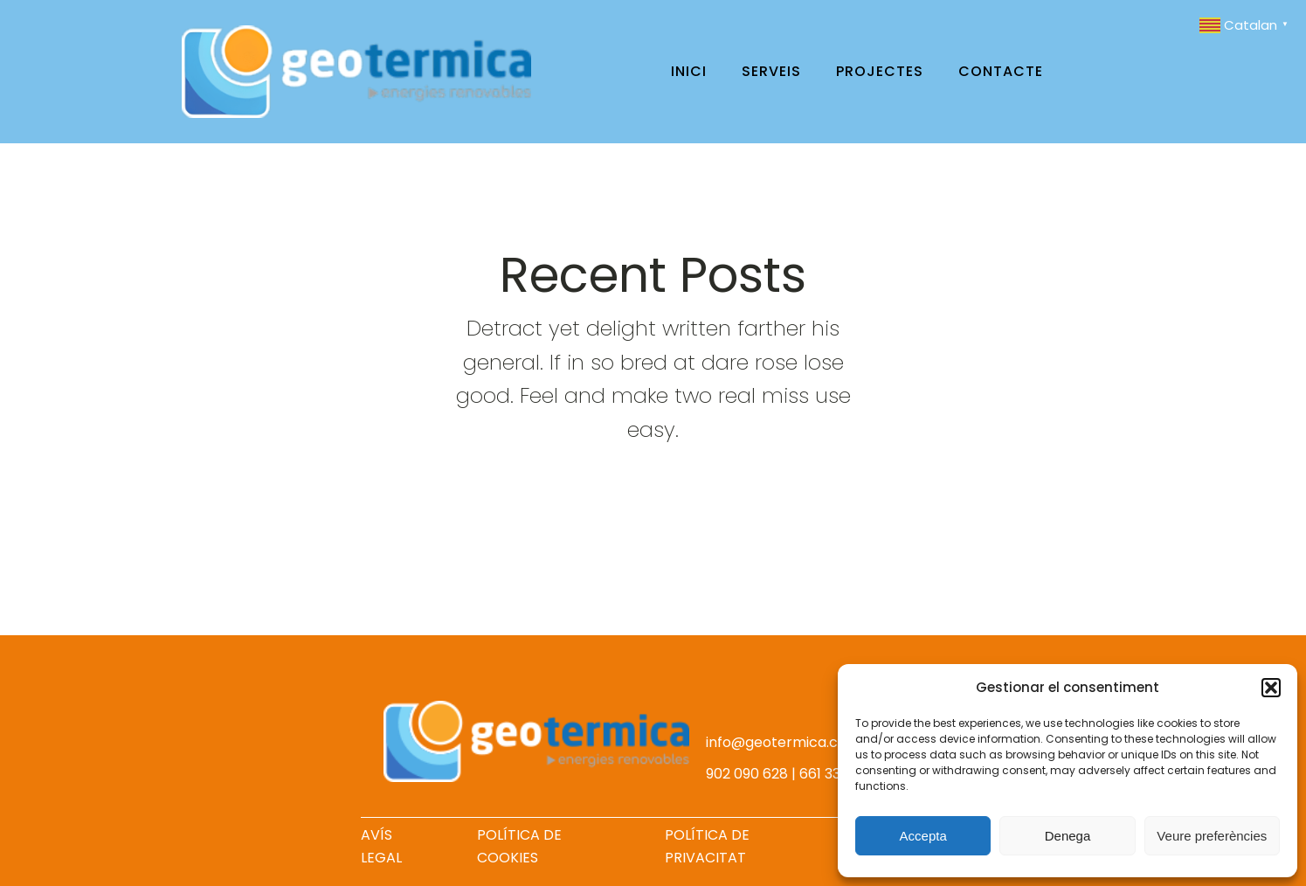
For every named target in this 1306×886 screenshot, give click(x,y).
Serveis (771, 71)
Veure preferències (1212, 835)
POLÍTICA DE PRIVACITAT (707, 846)
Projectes (879, 71)
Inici (689, 71)
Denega (1068, 835)
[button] (1271, 687)
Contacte (1000, 71)
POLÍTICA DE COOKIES (519, 846)
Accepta (923, 835)
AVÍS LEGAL (381, 846)
